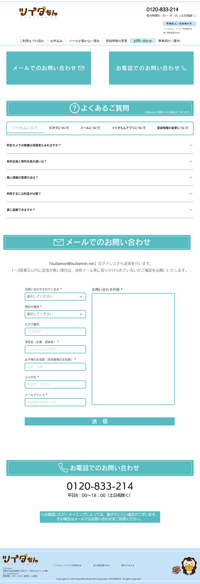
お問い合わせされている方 (42, 289)
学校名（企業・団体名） (40, 342)
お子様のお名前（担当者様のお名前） (49, 359)
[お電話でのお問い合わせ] (151, 68)
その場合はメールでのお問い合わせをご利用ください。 (100, 519)
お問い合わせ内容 (106, 289)
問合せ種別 (32, 306)
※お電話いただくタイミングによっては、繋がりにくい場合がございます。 (100, 514)
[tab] (25, 128)
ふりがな (30, 377)
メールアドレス (35, 394)
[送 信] (100, 421)
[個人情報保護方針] (180, 33)
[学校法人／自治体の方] (180, 23)
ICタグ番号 (32, 324)
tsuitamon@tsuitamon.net (72, 263)
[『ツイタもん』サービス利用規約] (180, 29)
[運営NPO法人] (140, 565)
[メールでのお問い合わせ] (48, 68)
